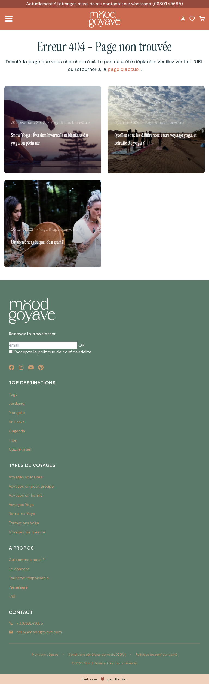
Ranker (121, 679)
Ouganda (17, 430)
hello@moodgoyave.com (39, 631)
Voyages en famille (26, 495)
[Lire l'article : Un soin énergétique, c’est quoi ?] (52, 223)
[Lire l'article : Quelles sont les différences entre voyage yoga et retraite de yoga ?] (156, 129)
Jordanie (16, 403)
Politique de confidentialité (156, 654)
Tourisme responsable (29, 577)
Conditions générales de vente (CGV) (96, 654)
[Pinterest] (41, 367)
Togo (13, 394)
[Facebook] (11, 367)
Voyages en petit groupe (31, 486)
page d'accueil (124, 69)
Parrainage (18, 587)
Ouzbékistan (20, 449)
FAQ (12, 596)
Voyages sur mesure (27, 532)
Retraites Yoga (22, 513)
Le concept (19, 568)
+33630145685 (29, 623)
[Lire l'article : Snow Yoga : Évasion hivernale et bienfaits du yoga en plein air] (52, 129)
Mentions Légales (45, 654)
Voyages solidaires (25, 477)
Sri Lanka (17, 421)
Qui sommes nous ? (27, 559)
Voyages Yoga (21, 504)
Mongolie (17, 412)
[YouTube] (31, 367)
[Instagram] (21, 367)
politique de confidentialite (64, 352)
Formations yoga (24, 522)
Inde (13, 440)
